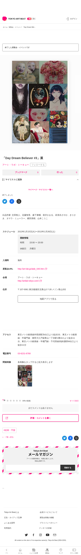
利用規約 (7, 528)
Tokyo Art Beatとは (11, 512)
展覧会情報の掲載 (47, 518)
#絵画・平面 (9, 430)
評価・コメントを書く (28, 418)
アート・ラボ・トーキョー (15, 165)
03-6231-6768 (24, 353)
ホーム (5, 27)
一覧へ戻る (9, 437)
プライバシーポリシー (48, 523)
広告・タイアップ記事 (13, 518)
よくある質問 (9, 523)
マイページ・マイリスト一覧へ (40, 190)
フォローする (38, 164)
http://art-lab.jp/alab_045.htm (32, 269)
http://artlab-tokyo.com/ (30, 281)
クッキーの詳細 (45, 528)
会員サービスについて (48, 512)
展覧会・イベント (15, 27)
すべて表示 (74, 401)
